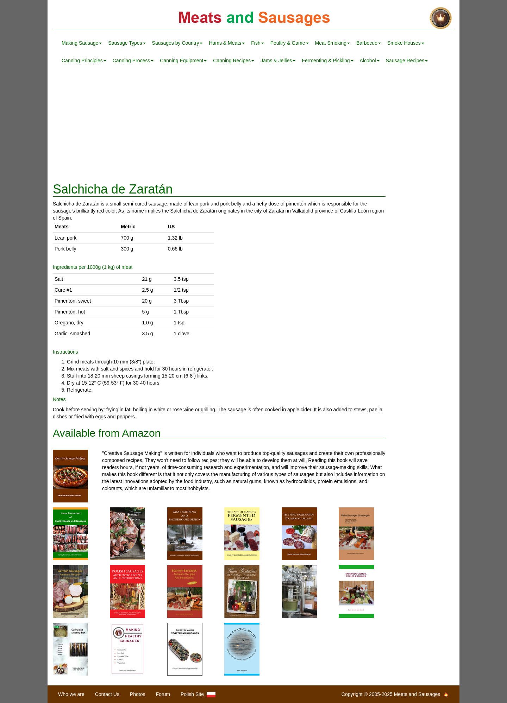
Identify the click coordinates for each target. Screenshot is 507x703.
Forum (163, 694)
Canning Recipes (233, 60)
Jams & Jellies (278, 60)
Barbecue (368, 43)
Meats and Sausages (253, 18)
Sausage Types (126, 43)
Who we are (71, 694)
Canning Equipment (183, 60)
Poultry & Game (289, 43)
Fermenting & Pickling (327, 60)
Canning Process (133, 60)
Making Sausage (82, 43)
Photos (137, 694)
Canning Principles (84, 60)
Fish (257, 43)
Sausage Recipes (407, 60)
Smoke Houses (405, 43)
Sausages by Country (177, 43)
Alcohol (370, 60)
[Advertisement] (253, 126)
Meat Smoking (332, 43)
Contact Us (107, 694)
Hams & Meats (227, 43)
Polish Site (198, 694)
